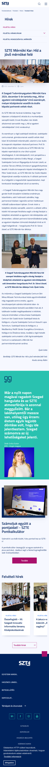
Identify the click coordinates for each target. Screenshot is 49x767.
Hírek (21, 11)
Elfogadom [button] (9, 763)
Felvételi (15, 11)
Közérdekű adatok (24, 744)
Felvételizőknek (6, 11)
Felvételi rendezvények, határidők (17, 39)
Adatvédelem (24, 732)
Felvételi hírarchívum (12, 33)
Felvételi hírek (29, 11)
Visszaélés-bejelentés (24, 738)
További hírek (20, 645)
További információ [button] (12, 757)
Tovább (24, 560)
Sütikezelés (24, 726)
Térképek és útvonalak (12, 706)
